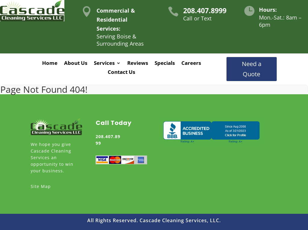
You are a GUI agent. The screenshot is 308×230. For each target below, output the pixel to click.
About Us (75, 63)
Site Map (41, 186)
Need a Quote (251, 69)
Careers (191, 63)
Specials (165, 63)
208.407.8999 (204, 10)
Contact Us (121, 72)
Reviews (137, 63)
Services (104, 63)
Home (49, 63)
